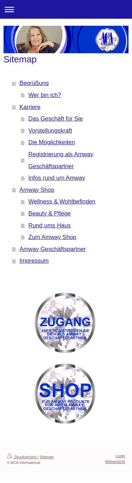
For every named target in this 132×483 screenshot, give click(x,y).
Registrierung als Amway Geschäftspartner (61, 160)
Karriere (29, 107)
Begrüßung (34, 83)
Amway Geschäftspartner (52, 249)
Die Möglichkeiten (52, 142)
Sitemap (47, 457)
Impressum (34, 260)
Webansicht (115, 461)
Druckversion (22, 457)
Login (120, 456)
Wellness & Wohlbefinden (62, 201)
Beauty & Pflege (50, 213)
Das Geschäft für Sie (56, 118)
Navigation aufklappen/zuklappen (66, 9)
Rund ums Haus (50, 225)
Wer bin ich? (45, 95)
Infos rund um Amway (57, 178)
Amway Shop (36, 190)
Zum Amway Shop (52, 237)
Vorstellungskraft (50, 130)
